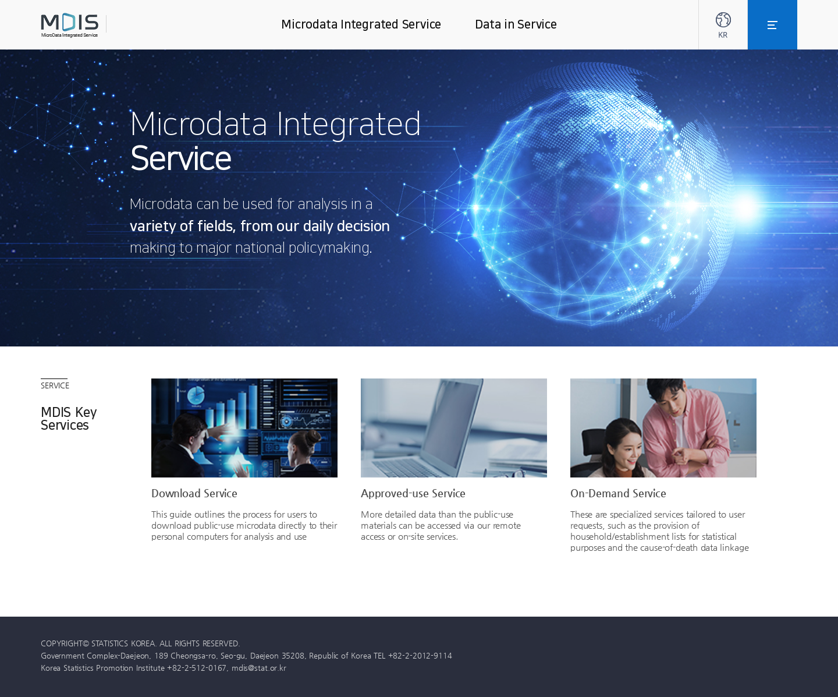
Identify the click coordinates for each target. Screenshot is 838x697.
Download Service (194, 492)
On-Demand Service (618, 492)
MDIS (99, 25)
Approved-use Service (413, 492)
